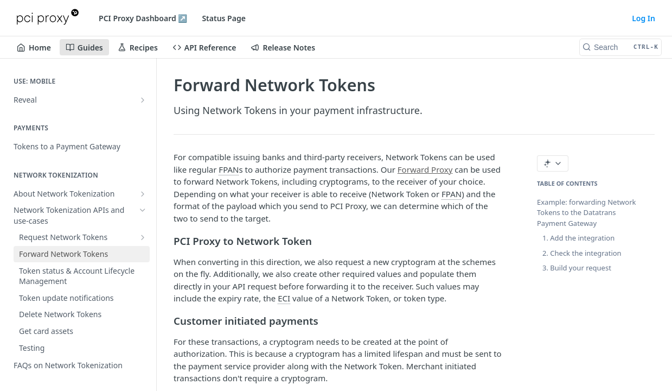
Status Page (224, 18)
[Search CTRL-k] (620, 47)
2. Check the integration (582, 253)
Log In (643, 18)
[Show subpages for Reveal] (142, 100)
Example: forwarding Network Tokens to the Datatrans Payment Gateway (586, 212)
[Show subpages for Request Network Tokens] (142, 237)
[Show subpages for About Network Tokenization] (142, 194)
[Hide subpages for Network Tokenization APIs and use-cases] (142, 210)
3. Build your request (576, 268)
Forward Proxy (425, 169)
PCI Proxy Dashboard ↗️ (143, 18)
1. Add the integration (578, 238)
